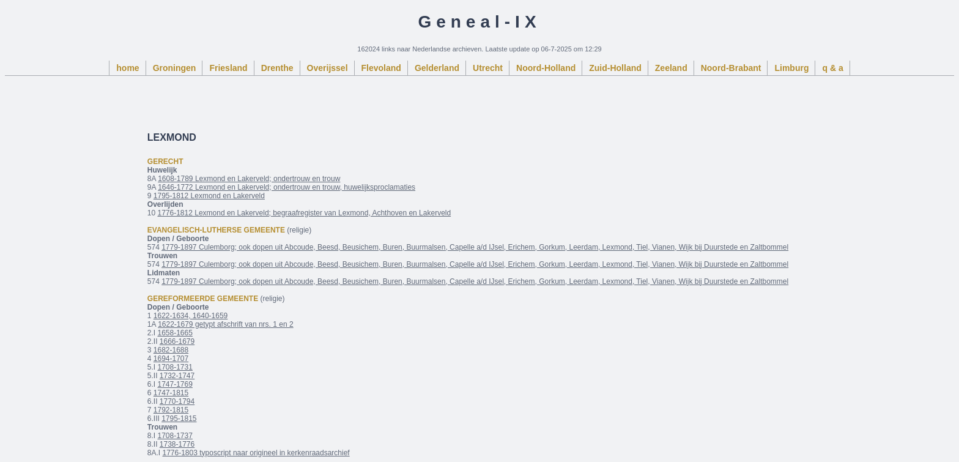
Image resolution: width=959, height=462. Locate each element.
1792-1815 (171, 410)
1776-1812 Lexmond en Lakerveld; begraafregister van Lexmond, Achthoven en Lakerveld (304, 213)
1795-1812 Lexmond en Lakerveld (209, 196)
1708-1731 (174, 367)
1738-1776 (177, 444)
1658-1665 (174, 333)
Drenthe (277, 68)
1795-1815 (178, 418)
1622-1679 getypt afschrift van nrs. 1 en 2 (225, 324)
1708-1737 (174, 435)
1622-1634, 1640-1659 (191, 315)
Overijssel (327, 68)
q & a (832, 68)
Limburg (791, 68)
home (127, 68)
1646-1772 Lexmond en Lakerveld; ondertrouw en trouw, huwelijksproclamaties (286, 187)
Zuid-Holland (615, 68)
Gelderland (437, 68)
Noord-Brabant (731, 68)
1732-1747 (177, 375)
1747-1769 (174, 384)
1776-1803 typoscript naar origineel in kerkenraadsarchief (255, 453)
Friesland (228, 68)
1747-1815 (171, 393)
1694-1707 (171, 358)
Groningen (174, 68)
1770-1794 (177, 401)
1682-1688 (171, 350)
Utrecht (488, 68)
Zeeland (671, 68)
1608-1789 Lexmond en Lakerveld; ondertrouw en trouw (249, 178)
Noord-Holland (546, 68)
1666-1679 (177, 341)
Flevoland (381, 68)
